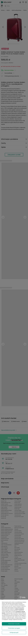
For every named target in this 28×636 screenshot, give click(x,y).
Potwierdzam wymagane (14, 628)
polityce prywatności (19, 608)
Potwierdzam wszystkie (14, 623)
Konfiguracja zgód (14, 632)
